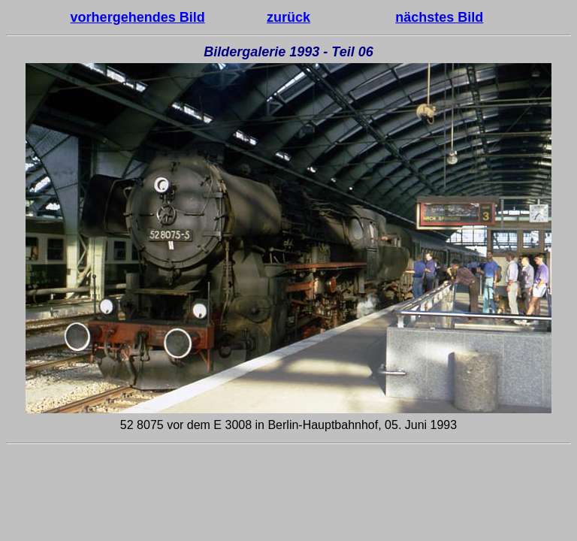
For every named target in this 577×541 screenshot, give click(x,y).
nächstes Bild (439, 17)
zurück (288, 17)
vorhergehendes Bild (138, 17)
